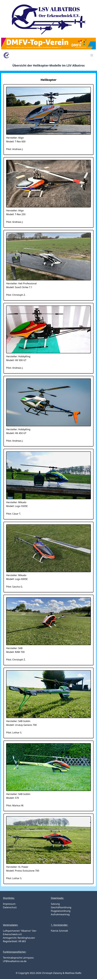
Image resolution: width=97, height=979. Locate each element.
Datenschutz (10, 907)
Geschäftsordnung (61, 907)
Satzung (55, 903)
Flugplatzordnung (60, 910)
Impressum (9, 903)
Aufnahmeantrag (60, 914)
